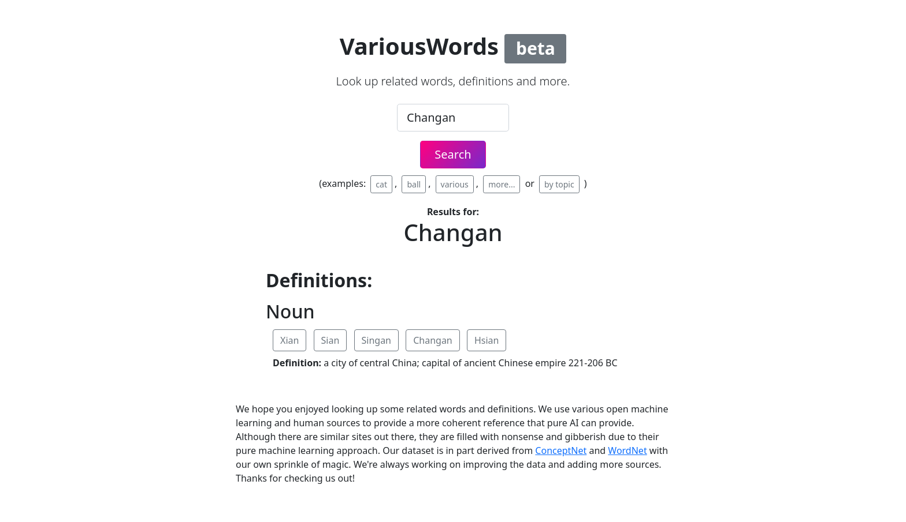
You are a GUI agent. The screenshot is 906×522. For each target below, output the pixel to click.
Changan (432, 340)
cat (381, 184)
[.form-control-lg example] (453, 118)
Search (453, 154)
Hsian (486, 340)
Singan (377, 340)
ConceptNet (560, 450)
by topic (559, 184)
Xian (289, 340)
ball (414, 184)
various (455, 184)
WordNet (627, 450)
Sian (330, 340)
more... (501, 184)
